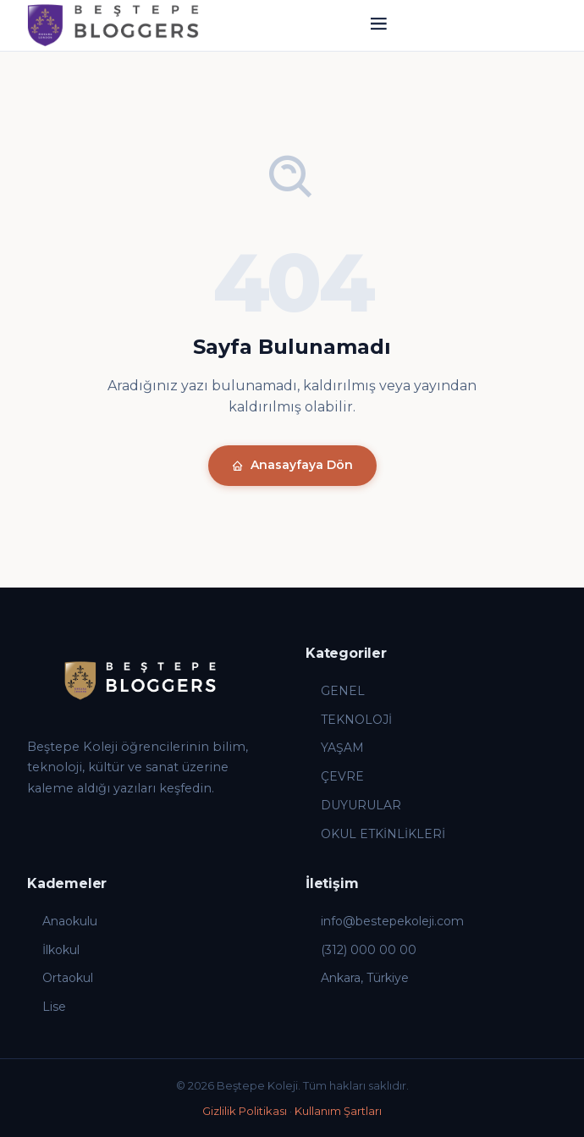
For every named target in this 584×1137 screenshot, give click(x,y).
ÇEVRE (335, 776)
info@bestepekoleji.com (385, 921)
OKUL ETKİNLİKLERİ (375, 834)
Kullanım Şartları (338, 1111)
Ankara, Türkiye (357, 977)
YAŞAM (335, 747)
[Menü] (378, 25)
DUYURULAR (353, 805)
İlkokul (53, 950)
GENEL (335, 690)
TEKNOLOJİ (349, 719)
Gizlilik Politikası (244, 1111)
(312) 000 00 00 (361, 950)
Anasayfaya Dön (292, 464)
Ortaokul (60, 977)
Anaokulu (62, 921)
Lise (46, 1006)
